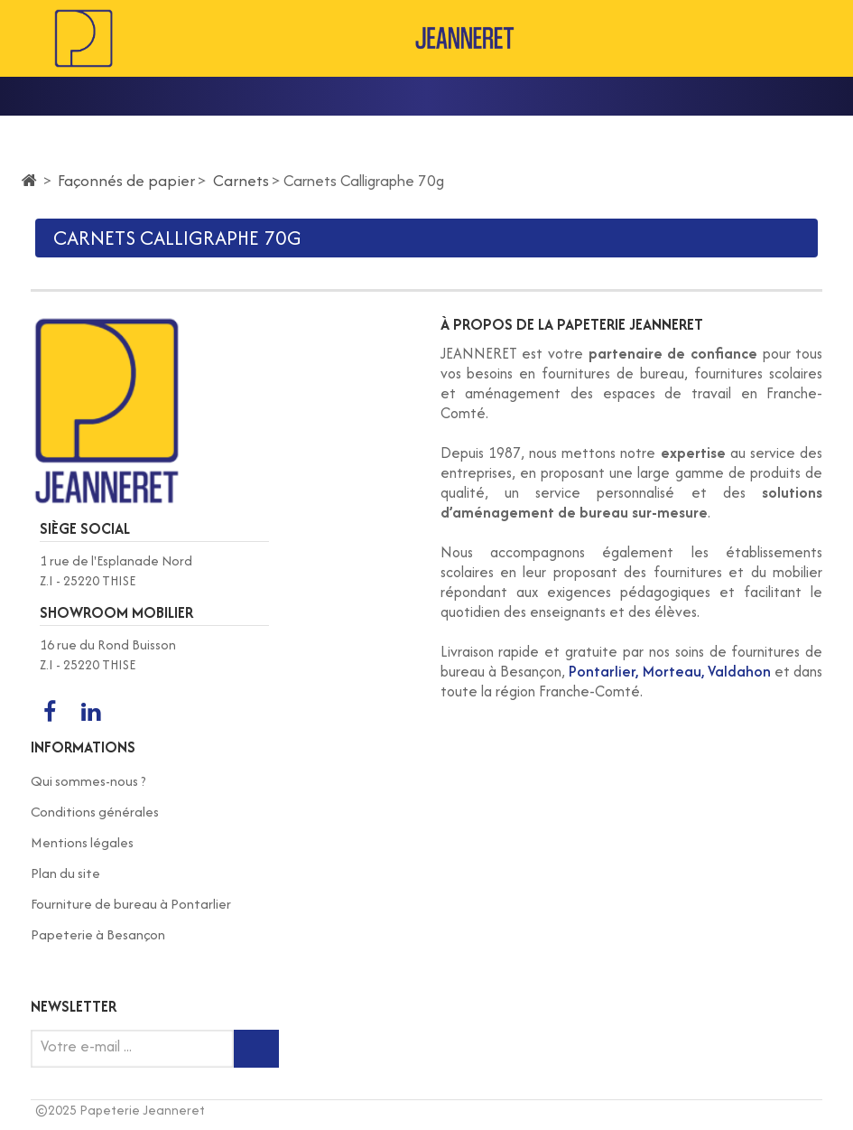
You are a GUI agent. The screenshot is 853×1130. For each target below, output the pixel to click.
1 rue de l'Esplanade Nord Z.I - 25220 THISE (116, 570)
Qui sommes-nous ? (88, 780)
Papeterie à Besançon (98, 934)
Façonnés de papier (126, 180)
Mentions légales (82, 842)
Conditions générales (95, 811)
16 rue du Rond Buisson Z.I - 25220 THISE (108, 654)
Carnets (241, 180)
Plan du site (65, 873)
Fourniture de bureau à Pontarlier (131, 903)
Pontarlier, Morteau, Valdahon (670, 671)
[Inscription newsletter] (256, 1049)
